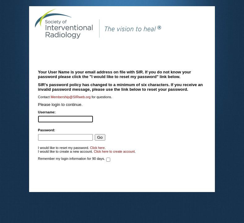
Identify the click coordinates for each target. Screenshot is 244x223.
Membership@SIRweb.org (71, 97)
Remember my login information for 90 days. (71, 158)
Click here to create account (114, 151)
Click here (97, 148)
